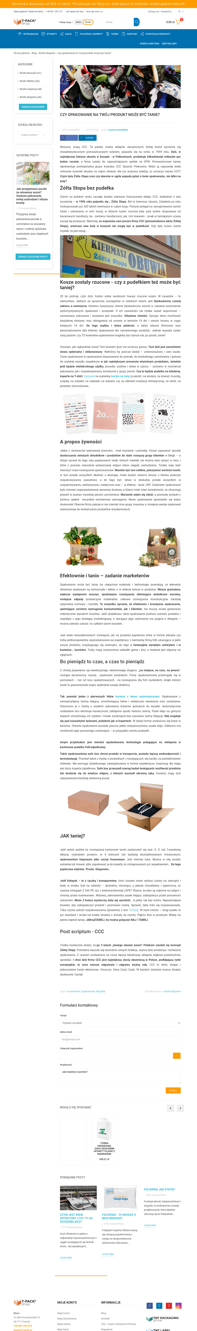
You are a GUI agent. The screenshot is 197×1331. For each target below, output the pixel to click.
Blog (103, 1313)
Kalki (66, 34)
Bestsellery (169, 43)
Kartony (129, 34)
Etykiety (49, 34)
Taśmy (112, 34)
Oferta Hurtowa (149, 43)
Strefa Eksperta (172, 991)
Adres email (66, 1032)
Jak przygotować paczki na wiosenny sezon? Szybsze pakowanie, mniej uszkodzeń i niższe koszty (32, 195)
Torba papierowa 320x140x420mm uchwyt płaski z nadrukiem (104, 1148)
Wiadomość (66, 1064)
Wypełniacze (28, 34)
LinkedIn (89, 138)
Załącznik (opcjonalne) (71, 1048)
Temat (63, 1015)
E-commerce (73, 991)
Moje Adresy (64, 1324)
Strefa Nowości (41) (30, 73)
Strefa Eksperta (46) (31, 97)
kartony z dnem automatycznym (137, 696)
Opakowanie (88, 991)
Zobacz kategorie (33, 106)
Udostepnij (69, 138)
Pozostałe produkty (155, 34)
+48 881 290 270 (54, 11)
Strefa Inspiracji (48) (31, 89)
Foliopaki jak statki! (159, 1189)
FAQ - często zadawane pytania (118, 1324)
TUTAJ (133, 910)
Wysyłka (100, 991)
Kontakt (105, 1318)
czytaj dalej (22, 245)
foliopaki (89, 376)
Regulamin (107, 1329)
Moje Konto (63, 1313)
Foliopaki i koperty (88, 34)
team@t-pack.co (94, 11)
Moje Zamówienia (66, 1318)
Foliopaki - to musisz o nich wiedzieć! (119, 1216)
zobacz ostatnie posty (33, 256)
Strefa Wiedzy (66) (30, 81)
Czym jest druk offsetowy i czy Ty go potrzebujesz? (76, 1218)
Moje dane (63, 1329)
